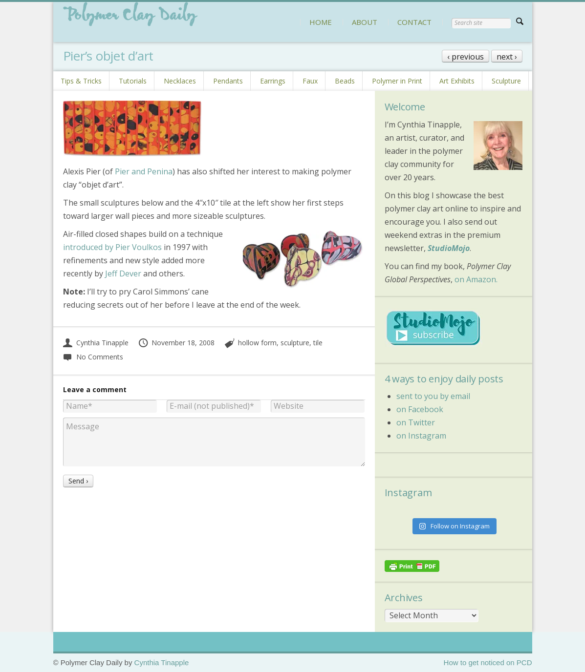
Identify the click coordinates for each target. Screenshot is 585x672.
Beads (345, 80)
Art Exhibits (457, 80)
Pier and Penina (144, 171)
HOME (320, 22)
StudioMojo (449, 248)
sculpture (295, 342)
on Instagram (421, 435)
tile (318, 342)
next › (507, 56)
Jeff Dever (123, 273)
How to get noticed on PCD (488, 662)
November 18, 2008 (176, 342)
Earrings (272, 80)
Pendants (228, 80)
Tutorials (133, 80)
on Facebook (419, 409)
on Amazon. (476, 279)
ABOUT (364, 22)
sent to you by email (433, 396)
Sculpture (506, 80)
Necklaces (180, 80)
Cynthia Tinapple (96, 342)
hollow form (257, 342)
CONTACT (414, 22)
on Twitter (415, 422)
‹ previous (465, 56)
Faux (310, 80)
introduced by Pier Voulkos (112, 247)
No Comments (93, 356)
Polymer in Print (397, 80)
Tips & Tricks (81, 80)
